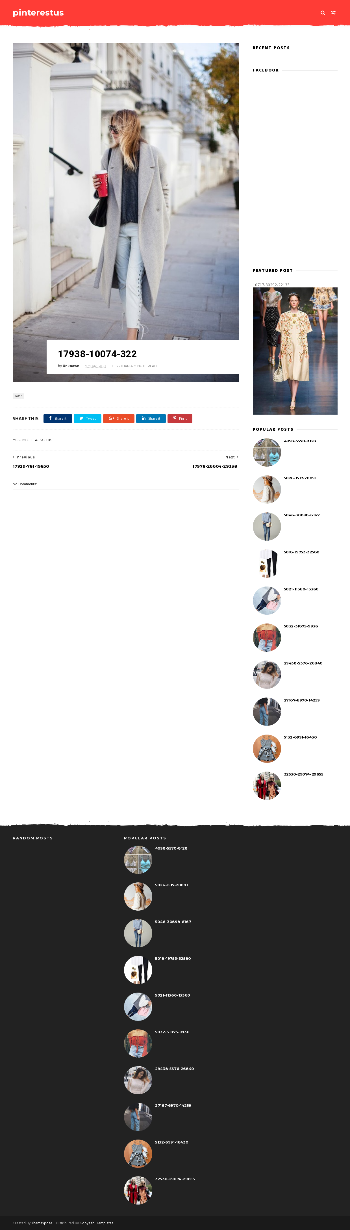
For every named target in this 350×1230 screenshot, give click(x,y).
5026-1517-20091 (300, 478)
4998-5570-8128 (300, 441)
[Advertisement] (126, 597)
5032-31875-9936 (301, 626)
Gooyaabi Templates (96, 1223)
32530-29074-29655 (303, 774)
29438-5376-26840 (303, 663)
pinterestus (38, 12)
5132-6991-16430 (300, 737)
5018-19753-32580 (302, 552)
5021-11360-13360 (301, 589)
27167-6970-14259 (302, 700)
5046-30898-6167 (302, 515)
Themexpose (41, 1223)
